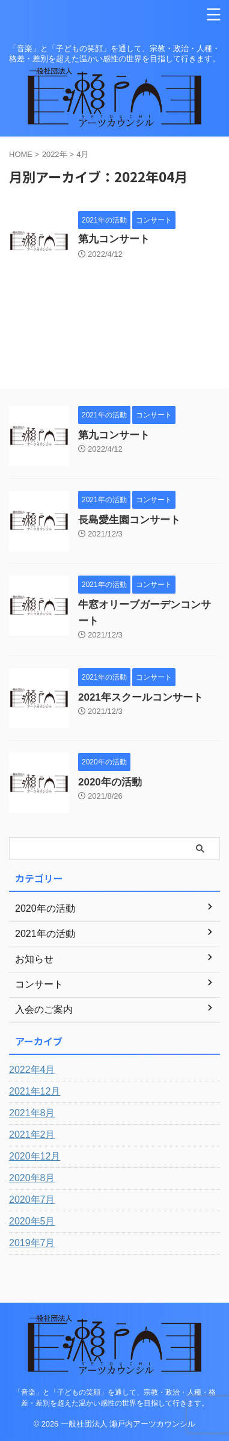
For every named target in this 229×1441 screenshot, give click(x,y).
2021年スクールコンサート (140, 697)
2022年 (54, 154)
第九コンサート (114, 239)
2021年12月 (34, 1091)
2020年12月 (34, 1156)
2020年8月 (32, 1178)
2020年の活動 (110, 782)
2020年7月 (32, 1199)
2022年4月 (32, 1070)
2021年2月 (32, 1134)
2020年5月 (32, 1221)
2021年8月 (32, 1113)
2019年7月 (32, 1243)
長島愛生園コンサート (129, 520)
